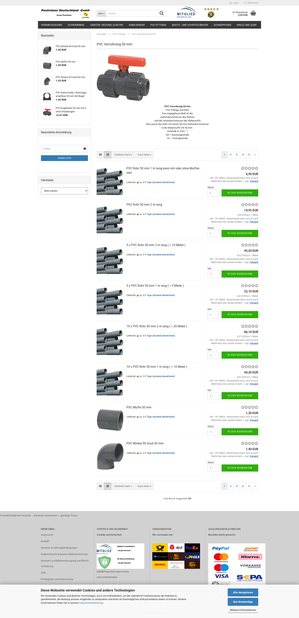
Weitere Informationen (243, 610)
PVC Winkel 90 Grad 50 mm (145, 443)
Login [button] (234, 3)
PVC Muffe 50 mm (138, 407)
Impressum (47, 534)
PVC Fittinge (158, 24)
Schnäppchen (222, 24)
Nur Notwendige (243, 601)
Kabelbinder (137, 24)
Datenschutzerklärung (91, 602)
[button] (100, 155)
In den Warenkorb (239, 193)
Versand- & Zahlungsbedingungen (59, 547)
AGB (43, 572)
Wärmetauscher (51, 24)
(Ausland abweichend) (163, 182)
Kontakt (45, 541)
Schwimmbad (76, 24)
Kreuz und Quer (246, 24)
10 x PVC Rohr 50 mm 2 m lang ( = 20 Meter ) (156, 326)
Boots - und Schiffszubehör (190, 24)
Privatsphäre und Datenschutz (57, 579)
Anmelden (64, 158)
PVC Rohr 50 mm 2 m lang (144, 204)
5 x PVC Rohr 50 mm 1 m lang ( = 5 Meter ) (155, 285)
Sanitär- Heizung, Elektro (106, 24)
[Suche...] (101, 13)
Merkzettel (251, 3)
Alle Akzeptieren (243, 592)
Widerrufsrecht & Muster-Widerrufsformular (64, 554)
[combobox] (123, 155)
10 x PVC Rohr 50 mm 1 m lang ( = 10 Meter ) (156, 367)
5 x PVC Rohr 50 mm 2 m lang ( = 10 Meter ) (156, 245)
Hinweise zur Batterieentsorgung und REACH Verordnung (65, 563)
